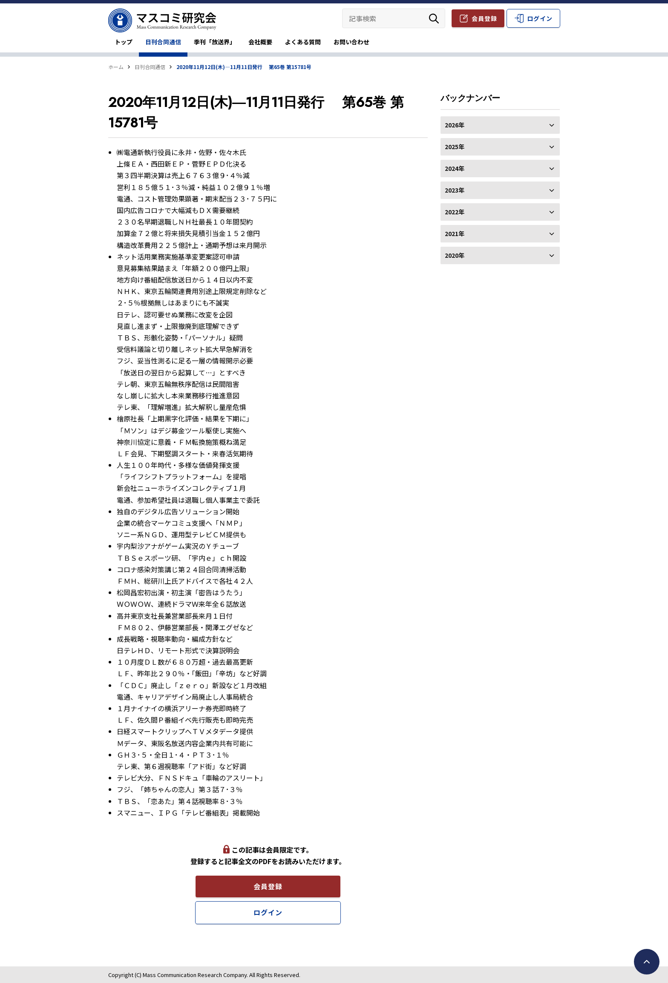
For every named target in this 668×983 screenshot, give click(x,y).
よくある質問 (303, 41)
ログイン (540, 18)
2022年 (500, 212)
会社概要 (260, 41)
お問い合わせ (351, 41)
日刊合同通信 (163, 41)
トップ (123, 41)
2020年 (500, 255)
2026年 (500, 125)
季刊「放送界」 (215, 41)
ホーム (116, 66)
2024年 (500, 168)
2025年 (500, 146)
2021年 (500, 233)
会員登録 (484, 18)
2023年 (500, 190)
